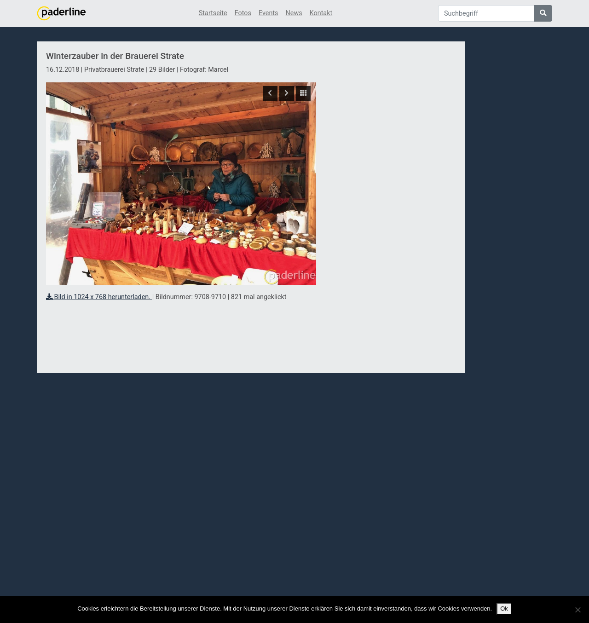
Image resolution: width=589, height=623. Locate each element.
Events (268, 13)
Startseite (213, 13)
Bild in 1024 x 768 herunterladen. (99, 297)
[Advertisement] (390, 208)
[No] (577, 609)
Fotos (243, 13)
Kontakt (321, 13)
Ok (504, 608)
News (294, 13)
